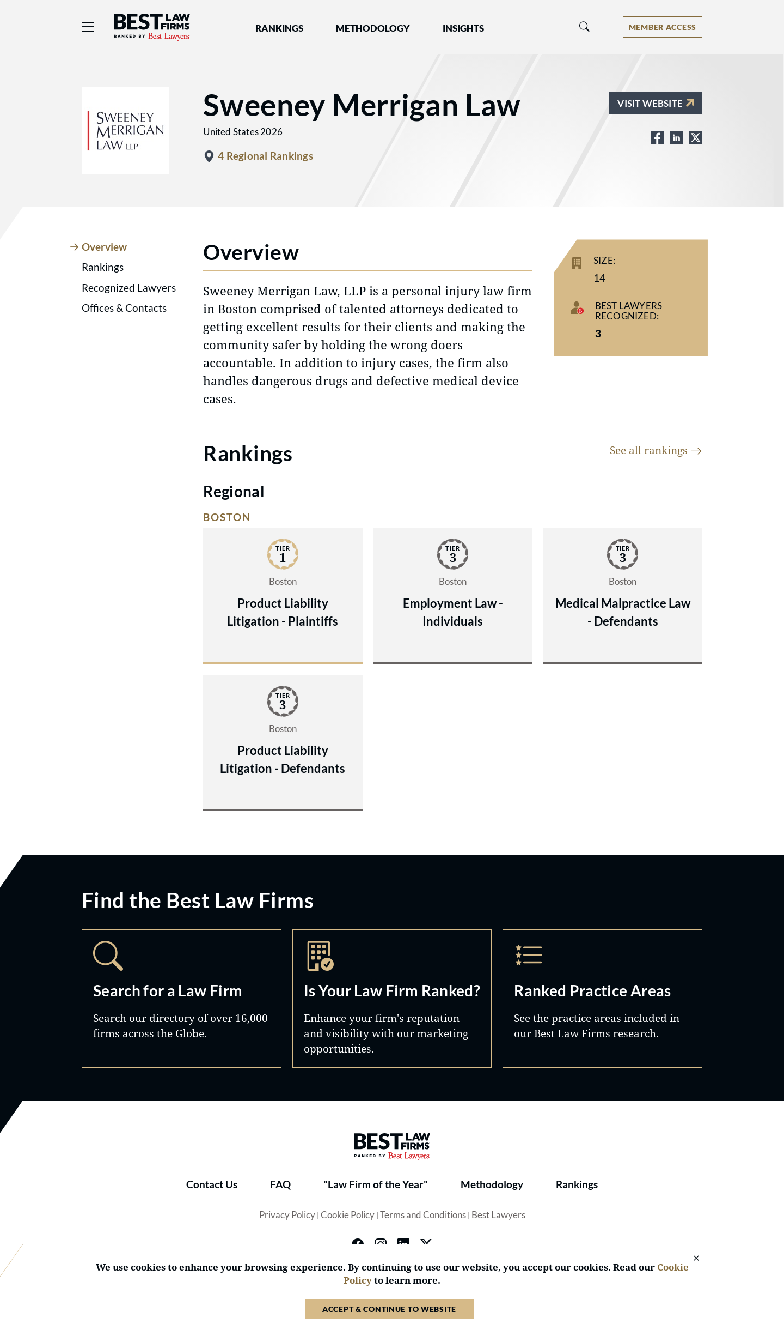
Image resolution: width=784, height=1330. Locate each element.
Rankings (577, 1184)
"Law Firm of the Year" (375, 1184)
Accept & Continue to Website (389, 1309)
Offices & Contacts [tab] (124, 308)
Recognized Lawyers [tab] (129, 288)
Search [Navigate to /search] (181, 998)
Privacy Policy (287, 1215)
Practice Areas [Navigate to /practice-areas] (602, 998)
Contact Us (211, 1184)
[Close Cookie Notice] (689, 1259)
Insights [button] (463, 28)
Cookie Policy (348, 1215)
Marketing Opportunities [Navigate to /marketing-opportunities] (392, 998)
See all (656, 450)
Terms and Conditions (423, 1215)
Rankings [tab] (103, 267)
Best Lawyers (498, 1215)
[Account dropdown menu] (662, 27)
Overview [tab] (104, 247)
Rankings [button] (279, 28)
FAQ (280, 1184)
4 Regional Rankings (265, 156)
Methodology (492, 1184)
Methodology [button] (373, 28)
